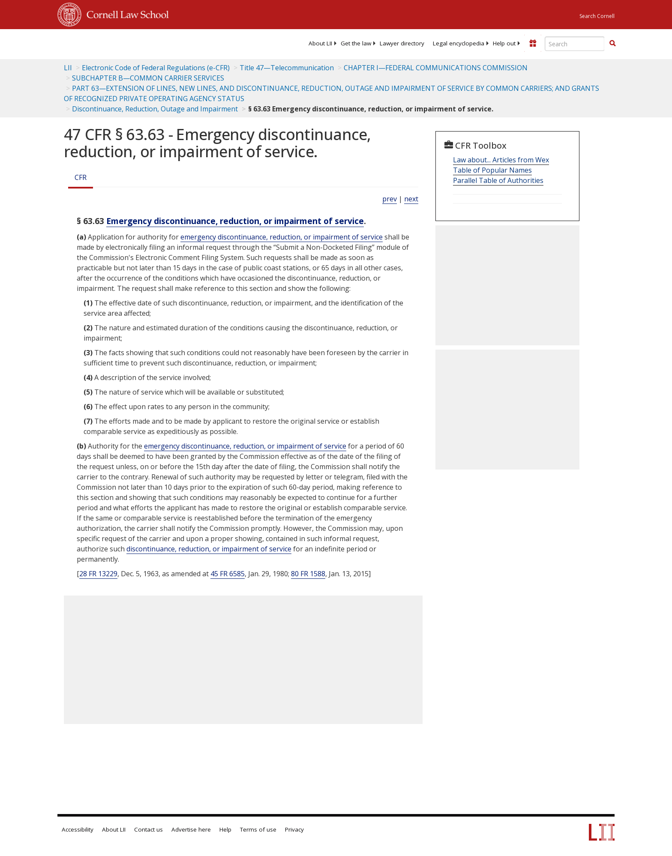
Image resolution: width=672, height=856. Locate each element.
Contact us (148, 829)
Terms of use (258, 829)
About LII (320, 43)
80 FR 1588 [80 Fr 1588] (308, 573)
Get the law (356, 43)
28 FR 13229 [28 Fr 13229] (98, 573)
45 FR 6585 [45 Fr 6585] (227, 573)
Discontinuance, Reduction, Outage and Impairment (155, 109)
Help (225, 829)
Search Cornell (597, 16)
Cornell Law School (125, 13)
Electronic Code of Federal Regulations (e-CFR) (156, 67)
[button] (612, 43)
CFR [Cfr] (81, 177)
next (411, 199)
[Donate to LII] (532, 43)
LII (68, 67)
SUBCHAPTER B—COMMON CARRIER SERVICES (148, 78)
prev (389, 199)
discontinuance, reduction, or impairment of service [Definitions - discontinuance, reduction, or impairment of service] (208, 549)
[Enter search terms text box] (575, 43)
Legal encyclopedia (458, 43)
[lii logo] (154, 42)
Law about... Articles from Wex (501, 160)
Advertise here (191, 829)
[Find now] (612, 44)
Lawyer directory (402, 43)
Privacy (294, 829)
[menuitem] (320, 43)
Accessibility (77, 829)
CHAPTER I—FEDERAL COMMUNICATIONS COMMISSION (436, 67)
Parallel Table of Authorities (498, 180)
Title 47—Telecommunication (287, 67)
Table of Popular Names (492, 170)
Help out (504, 43)
